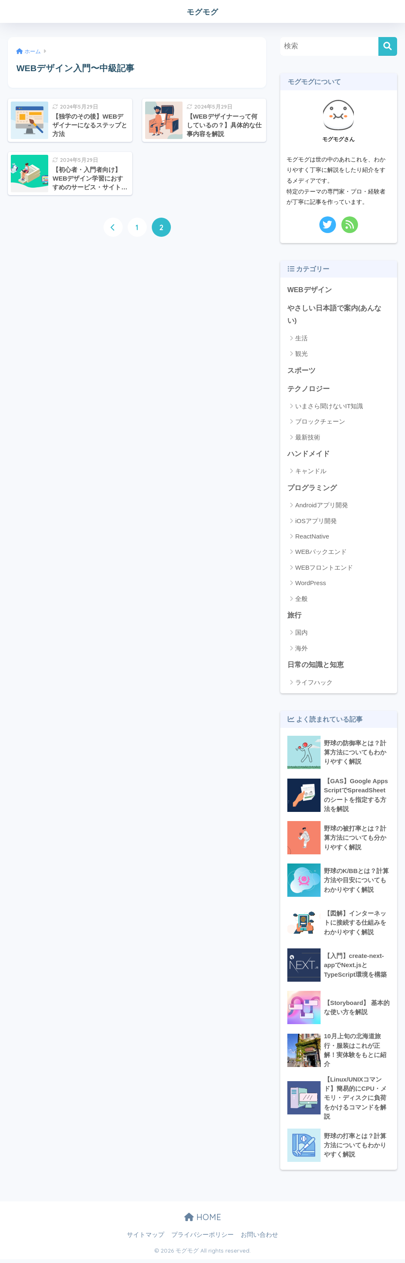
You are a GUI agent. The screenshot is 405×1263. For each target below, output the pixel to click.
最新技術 (307, 438)
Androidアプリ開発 (321, 506)
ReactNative (312, 537)
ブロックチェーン (320, 422)
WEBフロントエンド (324, 568)
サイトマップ (145, 1238)
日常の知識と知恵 (315, 666)
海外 (301, 649)
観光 (301, 354)
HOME (202, 1221)
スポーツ (301, 371)
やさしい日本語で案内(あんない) (334, 315)
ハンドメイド (308, 455)
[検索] (387, 46)
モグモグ (202, 11)
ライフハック (314, 683)
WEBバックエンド (321, 553)
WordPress (310, 584)
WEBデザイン (309, 290)
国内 (301, 634)
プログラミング (312, 489)
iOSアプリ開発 (316, 522)
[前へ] (113, 227)
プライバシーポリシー (202, 1238)
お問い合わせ (259, 1238)
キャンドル (310, 472)
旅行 (294, 617)
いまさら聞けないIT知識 (329, 406)
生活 (301, 338)
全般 (301, 599)
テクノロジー (308, 390)
